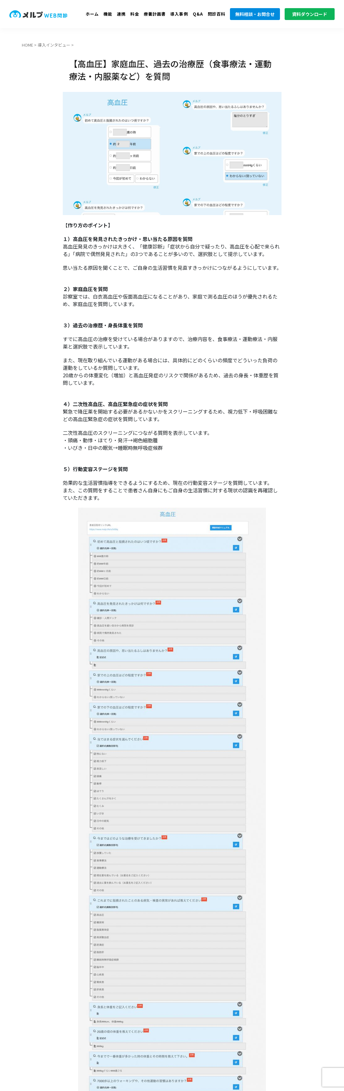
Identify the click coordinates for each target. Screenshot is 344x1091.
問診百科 (216, 14)
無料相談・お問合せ (255, 14)
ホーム (92, 14)
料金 (134, 14)
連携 (121, 14)
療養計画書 (155, 14)
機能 (107, 14)
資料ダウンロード (309, 14)
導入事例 (179, 14)
